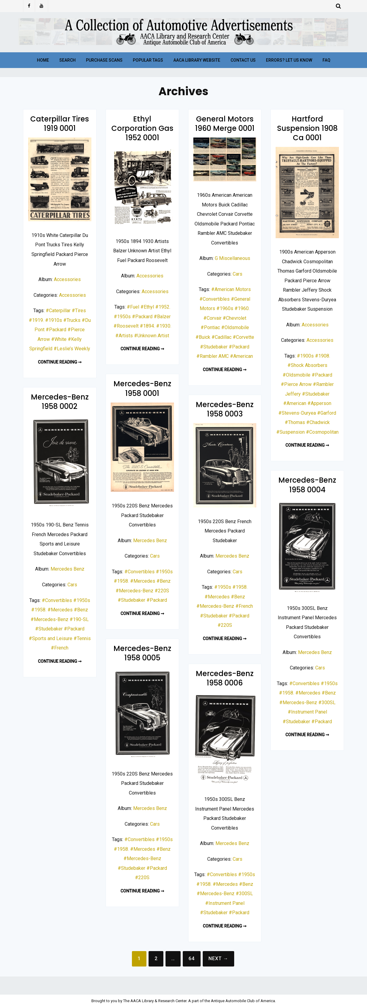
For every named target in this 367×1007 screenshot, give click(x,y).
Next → (218, 958)
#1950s (122, 316)
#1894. (147, 326)
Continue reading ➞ (60, 362)
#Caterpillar (58, 310)
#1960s (224, 308)
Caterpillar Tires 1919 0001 (59, 123)
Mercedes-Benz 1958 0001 (142, 388)
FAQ (326, 60)
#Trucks (71, 320)
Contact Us (243, 60)
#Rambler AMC (212, 356)
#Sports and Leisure (50, 638)
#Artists (124, 335)
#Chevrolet (234, 318)
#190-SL (79, 619)
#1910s (53, 320)
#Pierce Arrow (296, 384)
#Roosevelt (126, 326)
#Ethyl (147, 307)
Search (67, 60)
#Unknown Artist (151, 335)
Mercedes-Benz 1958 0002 (60, 401)
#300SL (327, 702)
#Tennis (82, 638)
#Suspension (290, 432)
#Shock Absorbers (307, 365)
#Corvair (212, 318)
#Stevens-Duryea (297, 413)
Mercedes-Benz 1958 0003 (225, 409)
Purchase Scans (104, 60)
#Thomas (295, 422)
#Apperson (319, 403)
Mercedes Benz (150, 540)
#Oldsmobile (235, 327)
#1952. (162, 307)
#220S (162, 591)
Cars (237, 274)
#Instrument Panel (307, 712)
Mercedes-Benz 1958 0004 (307, 484)
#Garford (326, 413)
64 (191, 958)
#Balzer (162, 316)
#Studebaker (214, 347)
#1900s (305, 356)
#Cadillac (221, 337)
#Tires (79, 310)
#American (241, 356)
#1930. (163, 326)
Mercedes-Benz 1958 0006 (225, 678)
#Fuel (133, 307)
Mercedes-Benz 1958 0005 (142, 653)
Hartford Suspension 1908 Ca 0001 (307, 128)
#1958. (121, 581)
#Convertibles (214, 299)
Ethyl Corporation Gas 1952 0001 (142, 128)
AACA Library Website (196, 60)
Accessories (67, 279)
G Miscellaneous (232, 258)
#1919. (36, 320)
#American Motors (231, 289)
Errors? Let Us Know (289, 60)
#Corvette (243, 337)
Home (43, 60)
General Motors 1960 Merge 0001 (224, 123)
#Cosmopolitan (322, 432)
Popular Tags (148, 60)
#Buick (202, 337)
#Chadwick (318, 422)
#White (59, 339)
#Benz (163, 581)
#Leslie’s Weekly (72, 348)
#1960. (242, 308)
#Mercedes (142, 581)
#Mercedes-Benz (134, 591)
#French (59, 648)
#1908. (322, 356)
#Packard (56, 329)
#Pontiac (210, 327)
